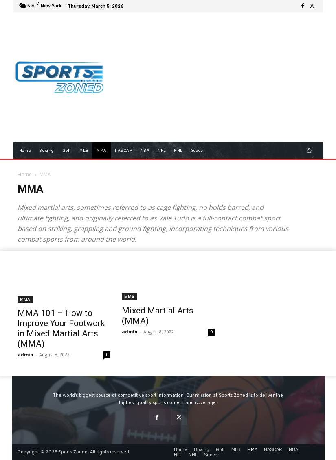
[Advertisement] (223, 77)
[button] (309, 150)
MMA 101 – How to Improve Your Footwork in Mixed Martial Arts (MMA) (61, 328)
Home (25, 174)
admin (25, 354)
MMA (25, 299)
